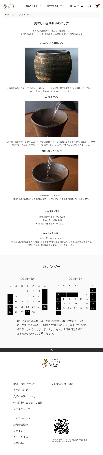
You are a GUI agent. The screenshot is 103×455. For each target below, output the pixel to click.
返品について (20, 390)
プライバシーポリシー (25, 409)
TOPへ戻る (51, 350)
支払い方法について (24, 396)
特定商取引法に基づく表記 (27, 402)
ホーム (7, 15)
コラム (73, 6)
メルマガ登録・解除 (62, 384)
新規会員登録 (20, 424)
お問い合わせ (20, 443)
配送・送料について (24, 384)
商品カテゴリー (32, 6)
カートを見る (20, 437)
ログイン (18, 431)
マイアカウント (21, 418)
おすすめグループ (54, 6)
